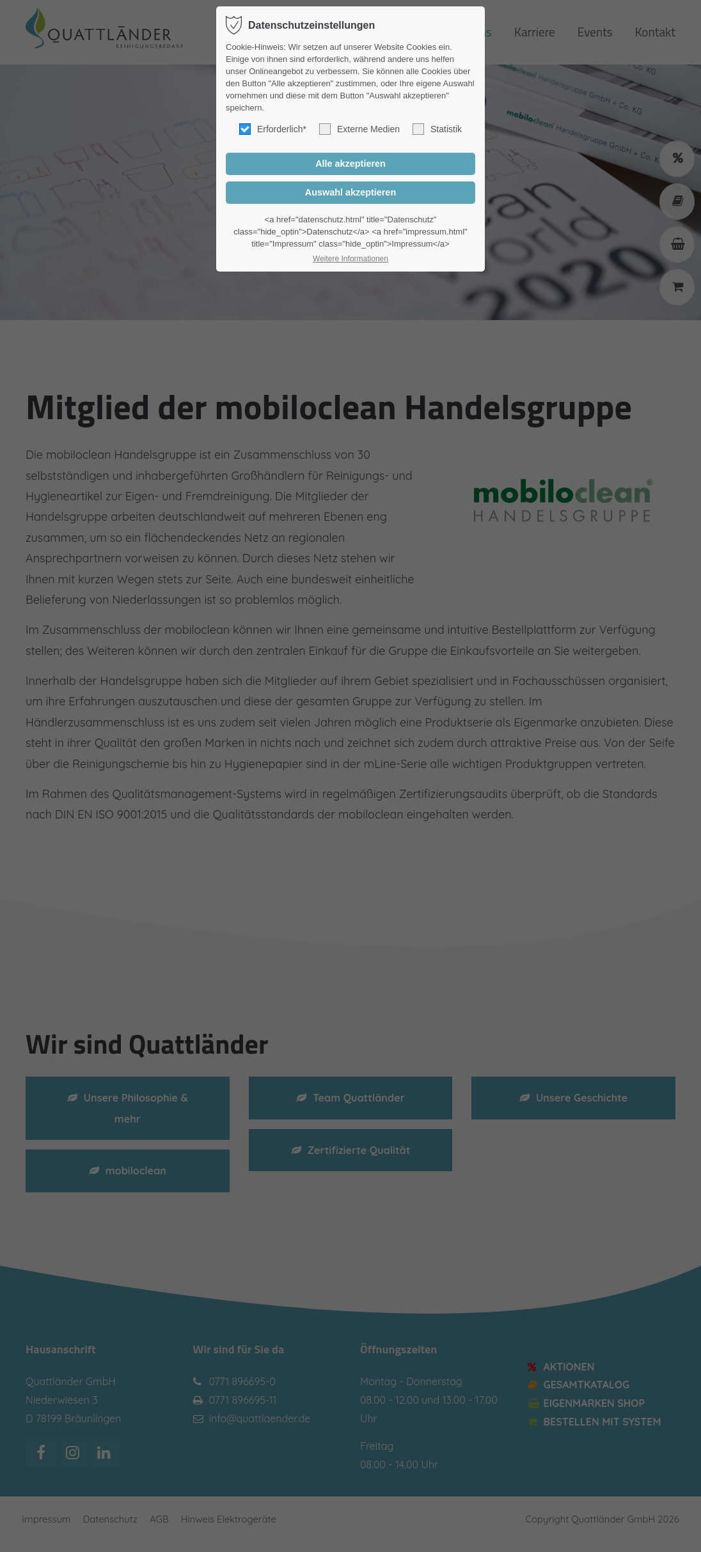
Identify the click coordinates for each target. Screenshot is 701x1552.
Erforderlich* (272, 129)
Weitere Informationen (350, 258)
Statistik (437, 129)
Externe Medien (359, 129)
